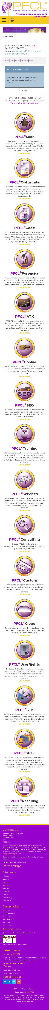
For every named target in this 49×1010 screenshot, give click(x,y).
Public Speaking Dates (11, 970)
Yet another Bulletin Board (24, 103)
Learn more (24, 153)
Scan (25, 137)
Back (24, 91)
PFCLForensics (8, 919)
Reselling (24, 801)
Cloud (24, 623)
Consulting (24, 539)
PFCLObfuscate (9, 913)
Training (24, 448)
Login (33, 45)
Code (24, 228)
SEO (24, 405)
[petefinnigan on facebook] (9, 981)
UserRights (24, 664)
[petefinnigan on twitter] (14, 981)
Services (24, 494)
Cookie (24, 362)
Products (6, 876)
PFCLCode (7, 916)
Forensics (24, 273)
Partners (6, 888)
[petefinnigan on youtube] (19, 981)
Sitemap (32, 989)
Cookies (5, 894)
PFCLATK (6, 922)
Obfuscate (24, 182)
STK (24, 710)
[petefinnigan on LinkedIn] (5, 981)
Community (7, 898)
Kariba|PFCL (29, 992)
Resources (6, 885)
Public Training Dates (11, 973)
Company (6, 891)
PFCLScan (6, 910)
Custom (24, 580)
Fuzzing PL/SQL (12, 954)
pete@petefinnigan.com (12, 854)
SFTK (24, 753)
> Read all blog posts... (14, 963)
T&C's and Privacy (21, 989)
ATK (24, 317)
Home (5, 36)
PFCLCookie (7, 925)
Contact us (7, 901)
